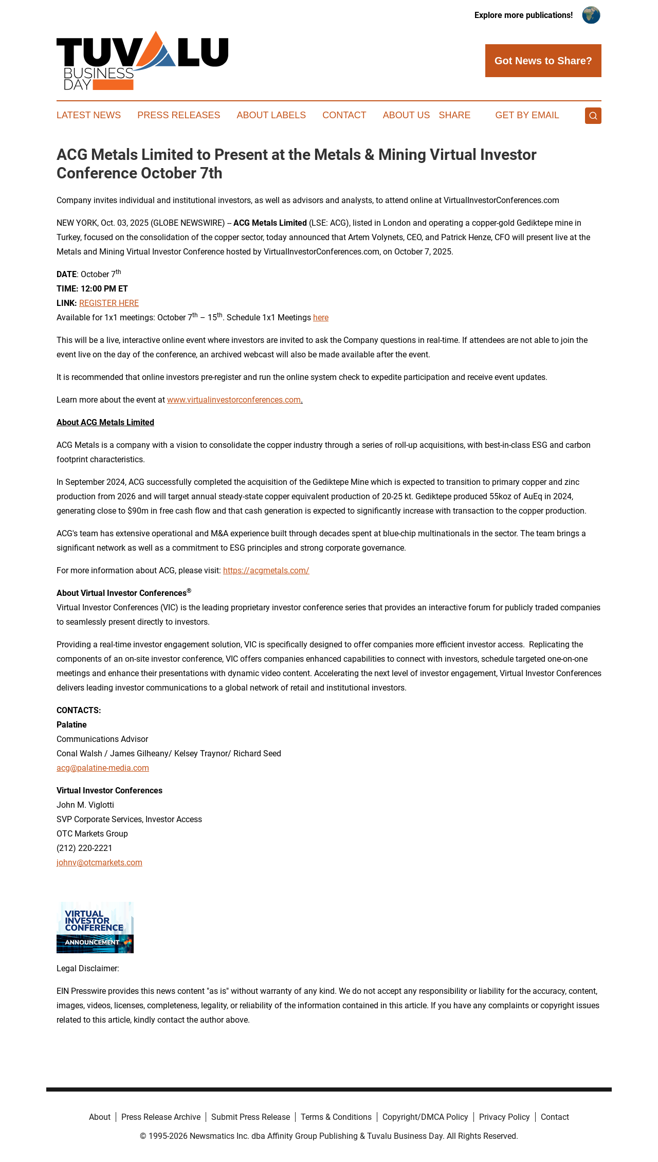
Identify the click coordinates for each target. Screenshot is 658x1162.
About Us (406, 115)
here (320, 317)
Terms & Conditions (336, 1117)
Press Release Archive (160, 1117)
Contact (344, 115)
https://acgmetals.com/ (266, 570)
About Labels (271, 115)
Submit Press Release (250, 1117)
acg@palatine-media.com (103, 768)
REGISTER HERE (109, 303)
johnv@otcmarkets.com (99, 862)
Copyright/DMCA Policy (425, 1117)
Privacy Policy (504, 1117)
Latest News (89, 115)
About (100, 1117)
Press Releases (178, 115)
